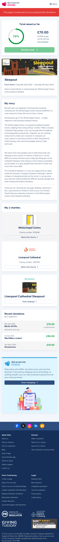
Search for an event (9, 483)
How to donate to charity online (42, 450)
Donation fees (36, 479)
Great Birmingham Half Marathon (14, 505)
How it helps (6, 453)
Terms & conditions (38, 490)
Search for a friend (38, 446)
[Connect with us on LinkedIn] (36, 427)
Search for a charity (38, 442)
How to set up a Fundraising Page (14, 486)
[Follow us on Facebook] (17, 427)
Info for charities (8, 442)
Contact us (6, 468)
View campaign (29, 301)
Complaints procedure (39, 486)
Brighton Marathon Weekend (12, 494)
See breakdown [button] (43, 42)
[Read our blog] (42, 427)
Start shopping (29, 382)
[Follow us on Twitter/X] (23, 427)
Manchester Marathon (10, 497)
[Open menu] (53, 4)
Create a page (7, 479)
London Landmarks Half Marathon (14, 490)
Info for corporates (8, 446)
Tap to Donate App (8, 457)
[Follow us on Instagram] (29, 427)
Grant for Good (7, 461)
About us (5, 438)
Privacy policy (36, 494)
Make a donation (37, 438)
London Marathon (8, 501)
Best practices (36, 483)
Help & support (7, 464)
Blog (3, 450)
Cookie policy (36, 497)
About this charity (29, 237)
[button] (29, 220)
